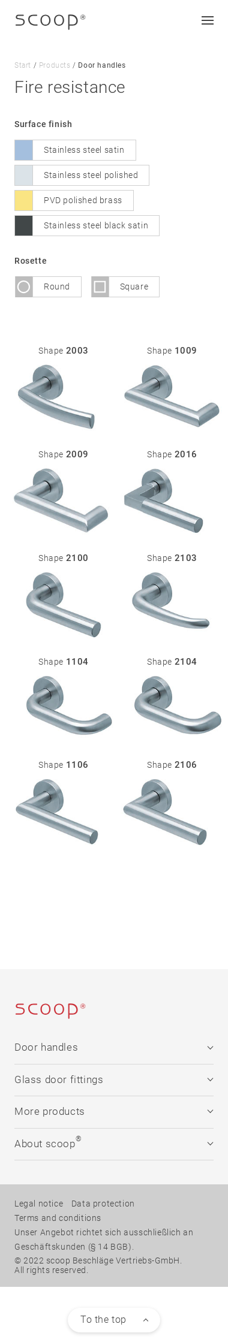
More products (113, 1111)
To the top (103, 1319)
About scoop (113, 1141)
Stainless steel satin (84, 149)
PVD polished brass (83, 199)
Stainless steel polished (91, 174)
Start (22, 65)
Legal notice (38, 1203)
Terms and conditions (57, 1217)
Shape (63, 350)
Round (57, 286)
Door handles (113, 1047)
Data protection (103, 1203)
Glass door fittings (113, 1079)
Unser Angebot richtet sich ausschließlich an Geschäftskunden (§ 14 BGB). (103, 1239)
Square (134, 286)
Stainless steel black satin (96, 225)
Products (55, 65)
